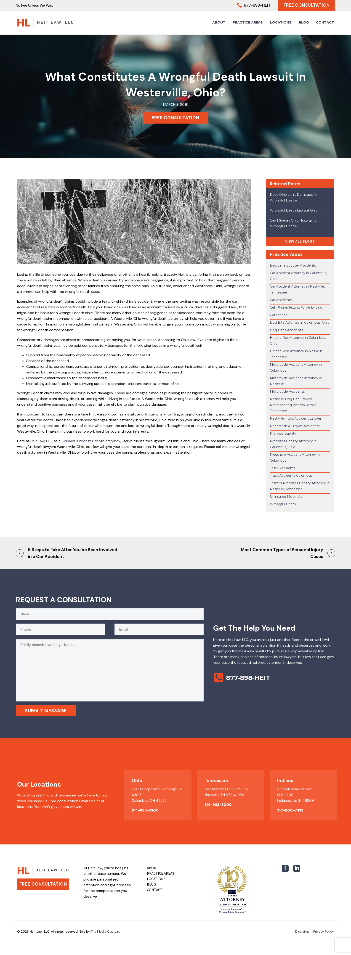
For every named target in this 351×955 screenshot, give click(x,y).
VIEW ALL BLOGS (300, 241)
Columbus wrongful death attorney (90, 441)
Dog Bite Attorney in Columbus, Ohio (300, 322)
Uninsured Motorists (286, 497)
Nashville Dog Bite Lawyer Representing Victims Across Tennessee (293, 405)
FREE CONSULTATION (175, 118)
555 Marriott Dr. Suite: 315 (226, 789)
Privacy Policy (323, 931)
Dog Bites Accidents (286, 330)
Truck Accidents (282, 468)
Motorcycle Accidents (287, 391)
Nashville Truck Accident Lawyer (295, 418)
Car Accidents (281, 300)
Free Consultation (306, 5)
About (218, 23)
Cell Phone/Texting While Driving (296, 307)
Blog (304, 23)
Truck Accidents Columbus (291, 476)
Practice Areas (248, 23)
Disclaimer (303, 931)
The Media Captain (105, 931)
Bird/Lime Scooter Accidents (293, 265)
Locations (280, 23)
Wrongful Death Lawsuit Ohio (294, 210)
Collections (278, 315)
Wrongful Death (283, 504)
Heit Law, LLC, (41, 441)
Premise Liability (283, 433)
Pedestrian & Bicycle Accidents (294, 426)
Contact (325, 23)
